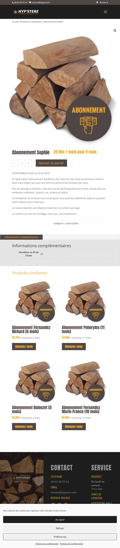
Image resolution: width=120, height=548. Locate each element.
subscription (36, 21)
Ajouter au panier (51, 163)
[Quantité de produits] (22, 163)
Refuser (60, 528)
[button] (115, 30)
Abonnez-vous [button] (24, 346)
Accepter (60, 519)
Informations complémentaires (21, 237)
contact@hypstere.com (64, 492)
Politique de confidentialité (46, 543)
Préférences (60, 536)
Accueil (15, 21)
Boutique (24, 21)
